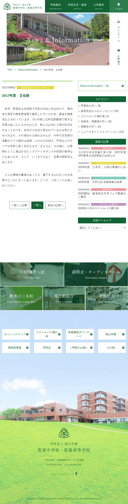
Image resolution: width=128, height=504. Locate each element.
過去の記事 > (55, 205)
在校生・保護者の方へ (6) (96, 121)
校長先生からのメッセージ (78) (99, 111)
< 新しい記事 (19, 205)
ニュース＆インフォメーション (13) (102, 131)
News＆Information (28, 69)
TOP (9, 69)
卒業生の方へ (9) (91, 105)
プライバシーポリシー (61, 473)
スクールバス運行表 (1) (95, 116)
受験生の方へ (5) (91, 126)
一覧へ (37, 205)
